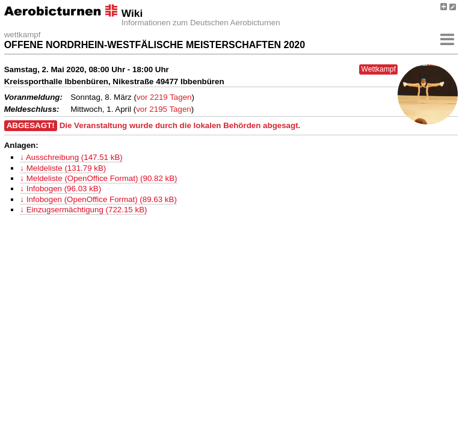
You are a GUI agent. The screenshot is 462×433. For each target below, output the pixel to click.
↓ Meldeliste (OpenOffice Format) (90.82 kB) (98, 178)
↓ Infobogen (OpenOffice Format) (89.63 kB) (98, 199)
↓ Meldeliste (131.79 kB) (63, 168)
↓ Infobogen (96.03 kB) (60, 188)
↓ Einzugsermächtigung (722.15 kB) (83, 209)
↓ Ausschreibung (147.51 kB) (71, 157)
